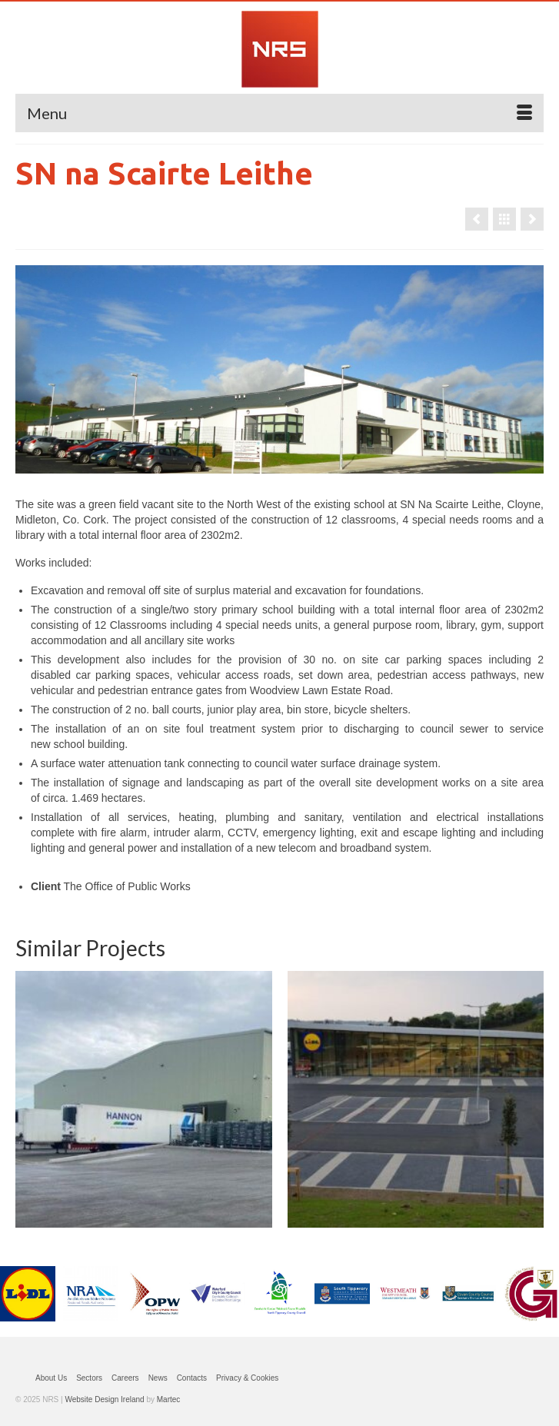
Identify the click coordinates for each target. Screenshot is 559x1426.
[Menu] (279, 113)
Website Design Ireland (104, 1399)
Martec (169, 1399)
